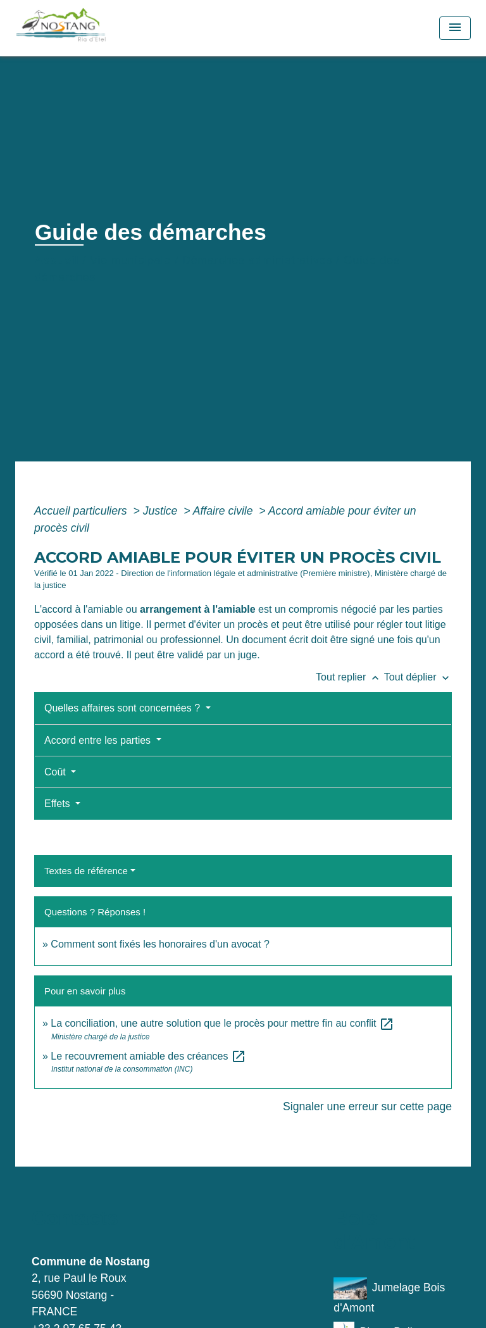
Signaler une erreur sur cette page (367, 1106)
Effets (58, 803)
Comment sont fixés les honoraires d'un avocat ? (160, 944)
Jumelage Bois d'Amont (389, 1295)
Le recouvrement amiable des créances (148, 1056)
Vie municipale (130, 260)
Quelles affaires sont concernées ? (123, 708)
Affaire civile (224, 510)
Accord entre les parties (99, 740)
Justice (162, 510)
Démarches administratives (257, 260)
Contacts (75, 1217)
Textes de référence (86, 870)
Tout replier (350, 677)
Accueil (57, 260)
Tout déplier (418, 677)
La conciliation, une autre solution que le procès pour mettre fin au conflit (222, 1023)
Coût (56, 772)
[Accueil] (89, 28)
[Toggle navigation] (455, 28)
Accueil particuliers (82, 510)
